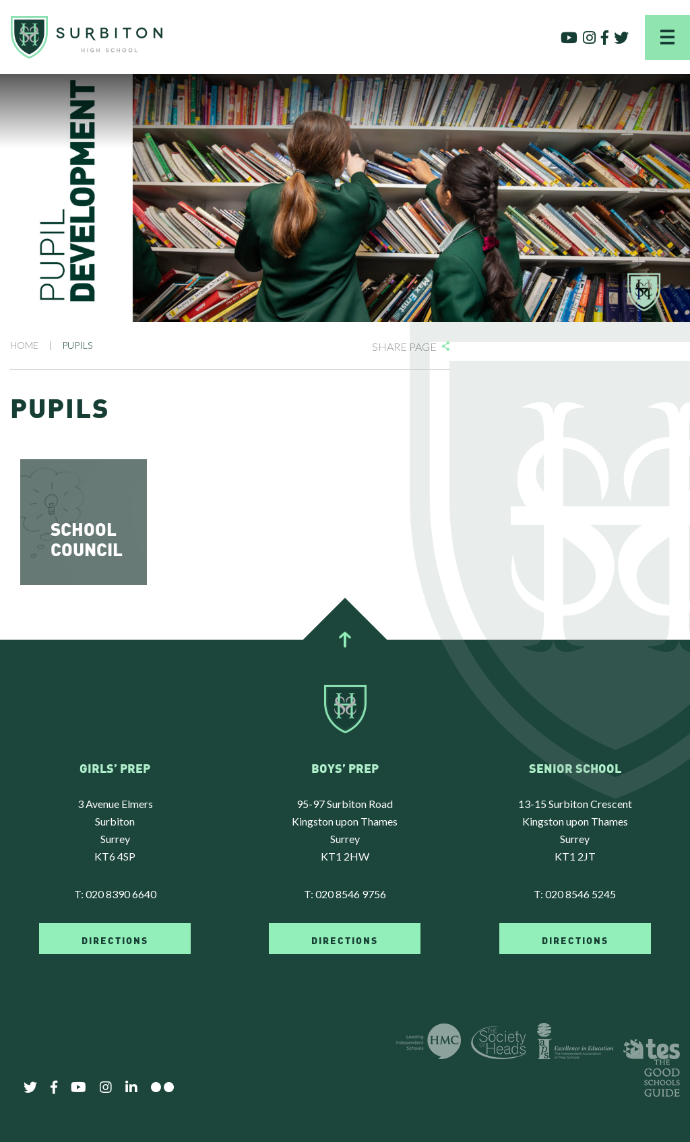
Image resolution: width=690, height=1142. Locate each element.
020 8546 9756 (350, 893)
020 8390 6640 (121, 893)
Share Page (404, 346)
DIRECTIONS (115, 939)
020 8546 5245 (580, 893)
